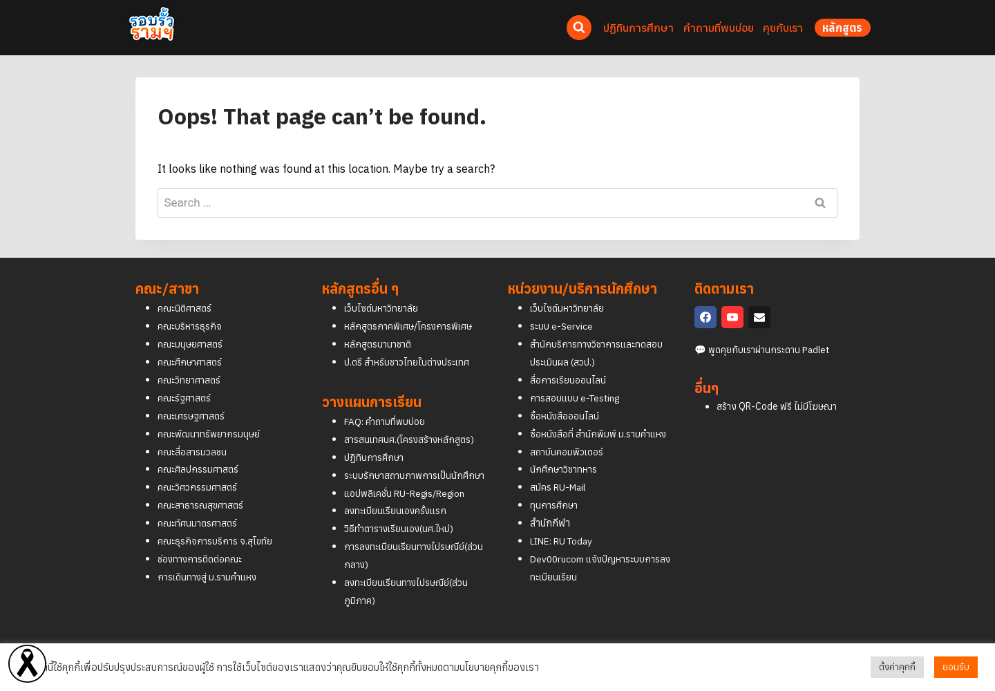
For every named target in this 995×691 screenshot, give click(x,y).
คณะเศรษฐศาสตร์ (193, 397)
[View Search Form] (579, 27)
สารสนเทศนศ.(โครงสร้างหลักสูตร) (412, 421)
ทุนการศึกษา (555, 486)
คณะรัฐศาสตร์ (186, 379)
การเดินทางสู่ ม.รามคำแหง (209, 558)
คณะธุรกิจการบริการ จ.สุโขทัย (216, 522)
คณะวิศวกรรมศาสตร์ (200, 468)
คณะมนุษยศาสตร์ (192, 325)
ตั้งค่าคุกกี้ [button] (897, 667)
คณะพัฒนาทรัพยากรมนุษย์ (210, 415)
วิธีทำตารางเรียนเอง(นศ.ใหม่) (403, 528)
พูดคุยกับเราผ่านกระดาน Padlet (772, 331)
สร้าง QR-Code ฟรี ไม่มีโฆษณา (777, 388)
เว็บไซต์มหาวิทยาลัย (383, 289)
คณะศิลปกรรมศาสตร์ (200, 451)
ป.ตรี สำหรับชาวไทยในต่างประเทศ (410, 343)
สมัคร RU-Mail (559, 468)
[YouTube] (732, 299)
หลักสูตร (842, 28)
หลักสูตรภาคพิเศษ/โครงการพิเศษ (412, 307)
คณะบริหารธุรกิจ (190, 307)
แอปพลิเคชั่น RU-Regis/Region (409, 493)
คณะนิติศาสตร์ (186, 289)
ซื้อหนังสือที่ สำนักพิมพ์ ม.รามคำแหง (600, 415)
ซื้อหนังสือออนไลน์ (566, 397)
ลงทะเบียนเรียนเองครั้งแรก (397, 510)
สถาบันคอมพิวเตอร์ (568, 433)
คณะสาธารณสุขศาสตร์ (203, 486)
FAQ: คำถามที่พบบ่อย (386, 403)
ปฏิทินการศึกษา (375, 439)
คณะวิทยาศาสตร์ (191, 361)
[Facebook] (705, 299)
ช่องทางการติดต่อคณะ (203, 540)
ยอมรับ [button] (955, 667)
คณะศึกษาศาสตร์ (192, 343)
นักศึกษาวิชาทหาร (566, 451)
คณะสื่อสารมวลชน (194, 433)
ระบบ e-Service (562, 307)
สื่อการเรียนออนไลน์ (570, 361)
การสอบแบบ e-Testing (577, 379)
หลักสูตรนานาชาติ (379, 325)
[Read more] (27, 664)
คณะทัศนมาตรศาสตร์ (200, 504)
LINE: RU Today (565, 522)
